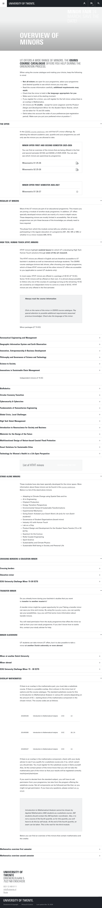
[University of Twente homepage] (22, 3)
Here (39, 613)
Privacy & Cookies (27, 904)
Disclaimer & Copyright (10, 904)
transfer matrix (61, 610)
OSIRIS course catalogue (35, 132)
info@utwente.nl (9, 889)
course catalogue (68, 487)
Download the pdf (66, 465)
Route (5, 892)
